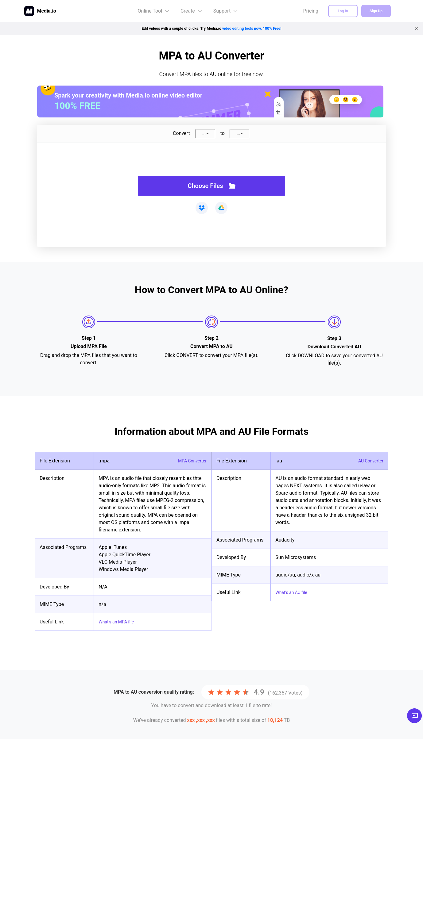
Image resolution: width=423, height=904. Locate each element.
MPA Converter (190, 461)
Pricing (311, 11)
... (203, 134)
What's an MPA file (119, 622)
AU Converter (369, 461)
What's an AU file (293, 592)
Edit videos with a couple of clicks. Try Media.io (211, 28)
